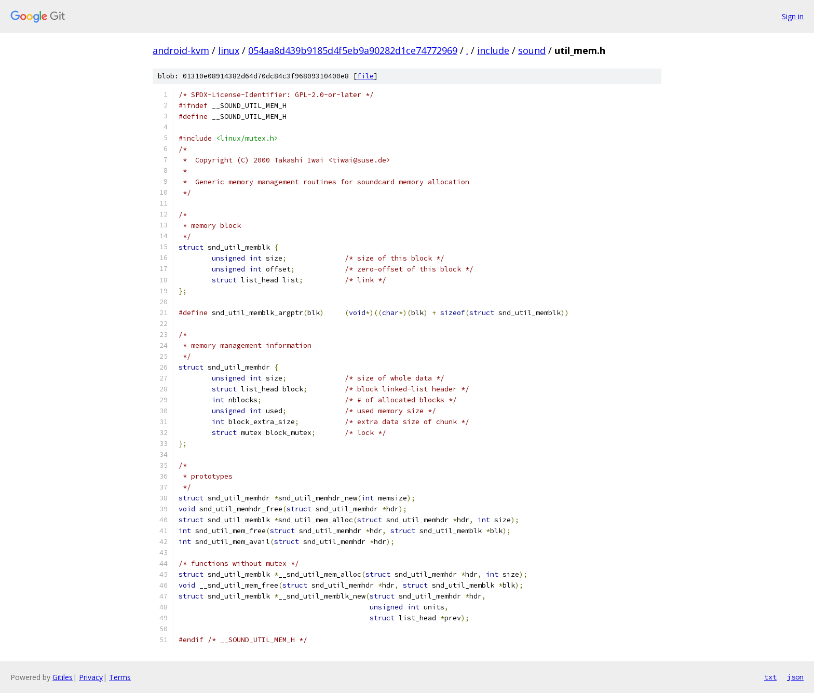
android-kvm (181, 50)
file (365, 76)
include (493, 50)
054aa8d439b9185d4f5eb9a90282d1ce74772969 (352, 50)
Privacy (91, 677)
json (795, 677)
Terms (120, 677)
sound (532, 50)
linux (228, 50)
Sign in (793, 16)
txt (770, 677)
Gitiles (62, 677)
